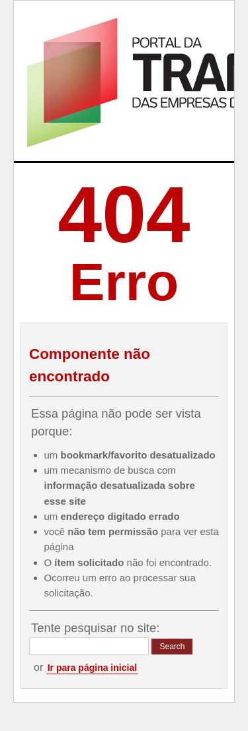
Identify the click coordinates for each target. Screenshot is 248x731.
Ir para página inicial (92, 667)
